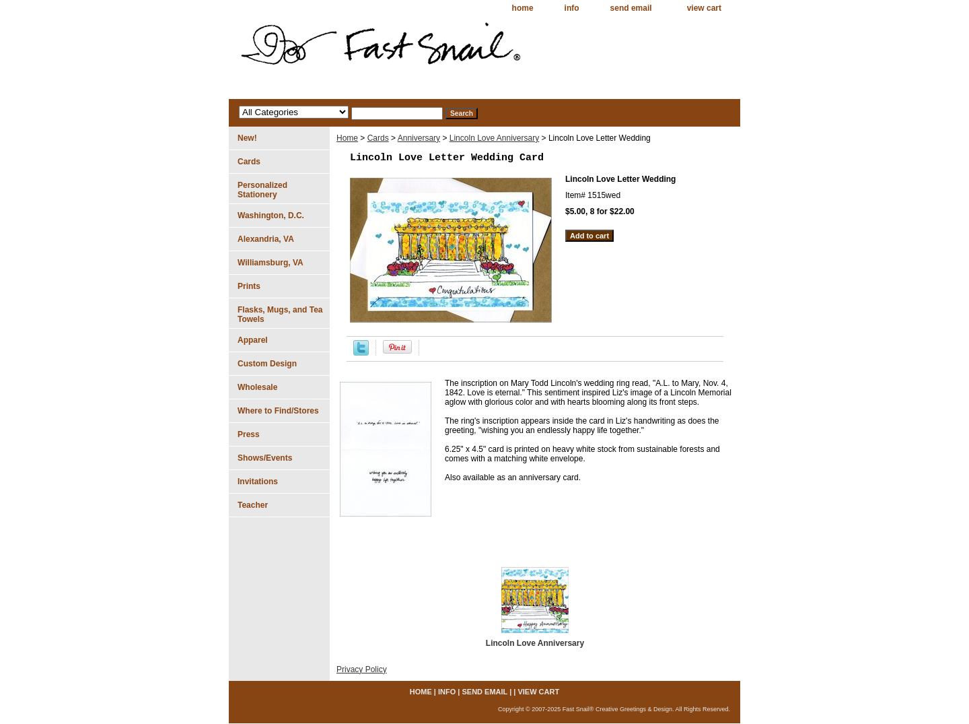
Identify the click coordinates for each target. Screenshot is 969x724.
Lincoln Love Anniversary (494, 138)
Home (347, 138)
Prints (249, 286)
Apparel (253, 340)
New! (247, 138)
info (572, 8)
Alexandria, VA (266, 239)
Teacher (253, 505)
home (523, 8)
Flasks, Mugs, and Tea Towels (280, 314)
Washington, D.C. (271, 215)
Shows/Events (265, 458)
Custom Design (267, 363)
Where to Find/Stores (278, 411)
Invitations (258, 481)
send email (631, 8)
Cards (378, 138)
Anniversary (419, 138)
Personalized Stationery (262, 189)
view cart (704, 8)
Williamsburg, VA (270, 262)
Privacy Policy (361, 669)
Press (249, 434)
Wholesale (257, 387)
